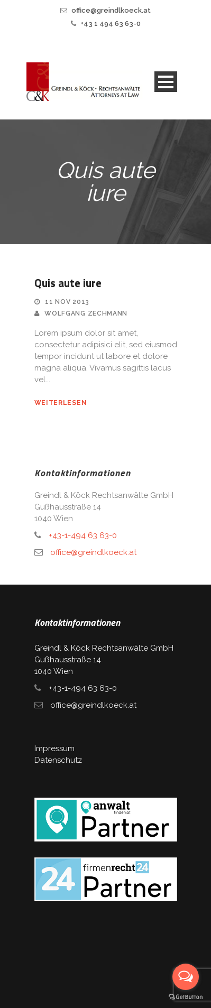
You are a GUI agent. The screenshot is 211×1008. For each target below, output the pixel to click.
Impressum (54, 748)
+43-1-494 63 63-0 (83, 535)
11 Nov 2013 (67, 302)
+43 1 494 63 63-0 (110, 23)
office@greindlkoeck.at (111, 10)
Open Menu (165, 81)
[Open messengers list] (185, 977)
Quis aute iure (68, 282)
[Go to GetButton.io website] (186, 997)
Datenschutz (58, 760)
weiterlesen (60, 402)
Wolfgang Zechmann (85, 313)
